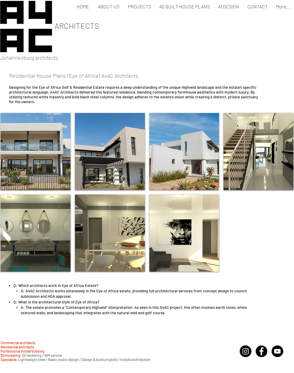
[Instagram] (245, 351)
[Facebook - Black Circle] (261, 351)
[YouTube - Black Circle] (277, 351)
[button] (35, 151)
